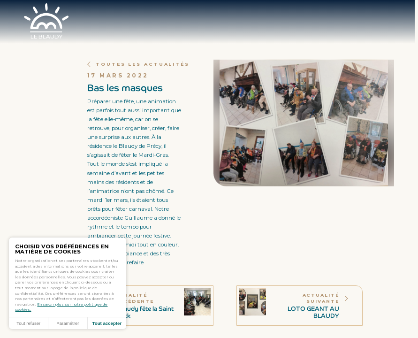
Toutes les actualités (139, 64)
